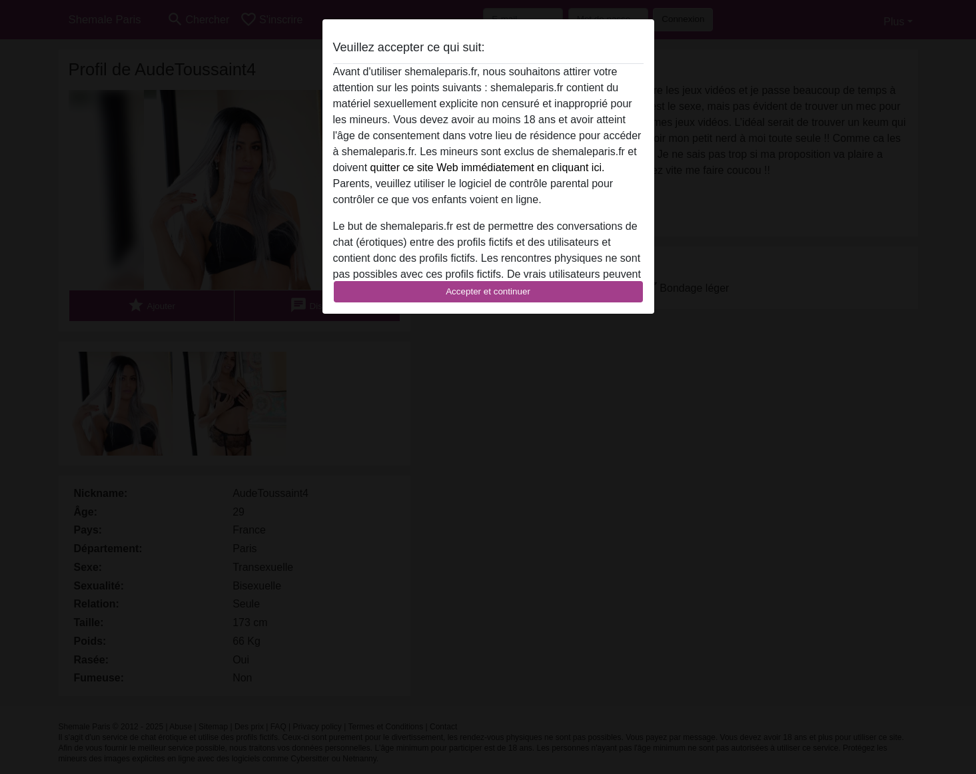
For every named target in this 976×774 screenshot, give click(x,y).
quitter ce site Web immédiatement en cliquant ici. (487, 167)
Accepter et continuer (488, 291)
